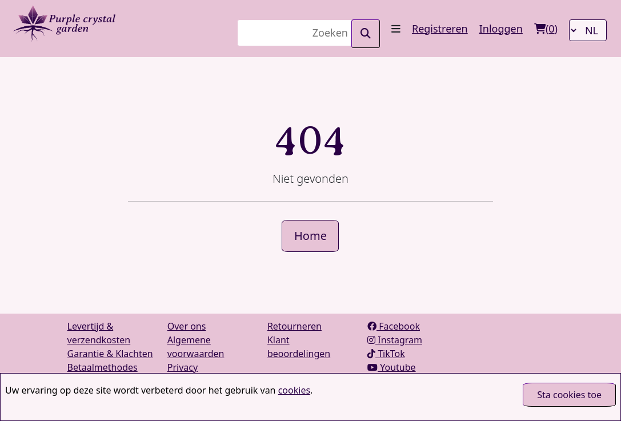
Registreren (440, 28)
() (546, 28)
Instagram (394, 340)
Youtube (391, 367)
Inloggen (501, 28)
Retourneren (294, 326)
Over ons (186, 326)
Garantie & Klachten (110, 353)
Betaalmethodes (102, 367)
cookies (294, 390)
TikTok (386, 353)
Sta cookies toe (569, 394)
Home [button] (310, 235)
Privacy (182, 367)
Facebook (393, 326)
